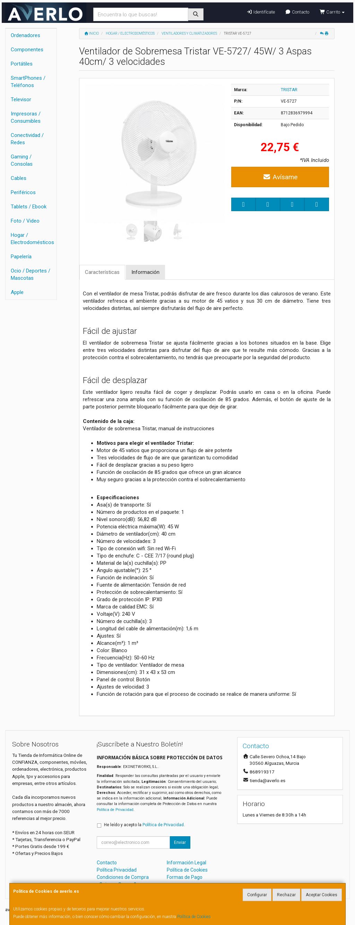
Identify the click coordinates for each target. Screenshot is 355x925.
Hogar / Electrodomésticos (32, 238)
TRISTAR (289, 89)
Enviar (180, 842)
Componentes (27, 49)
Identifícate (260, 12)
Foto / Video (25, 221)
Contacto (297, 12)
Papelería (21, 256)
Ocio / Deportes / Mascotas (30, 274)
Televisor (21, 99)
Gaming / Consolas (22, 160)
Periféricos (23, 192)
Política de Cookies (194, 916)
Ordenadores (25, 35)
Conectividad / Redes (27, 139)
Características (102, 272)
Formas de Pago (184, 877)
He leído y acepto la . (144, 824)
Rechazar (286, 894)
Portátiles (22, 64)
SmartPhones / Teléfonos (28, 81)
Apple (17, 292)
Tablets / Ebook (28, 207)
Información (145, 272)
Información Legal (186, 862)
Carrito (332, 12)
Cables (18, 178)
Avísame (280, 177)
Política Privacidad (117, 870)
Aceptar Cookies (321, 894)
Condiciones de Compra (123, 877)
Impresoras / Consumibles (26, 117)
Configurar (257, 894)
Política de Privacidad (115, 809)
